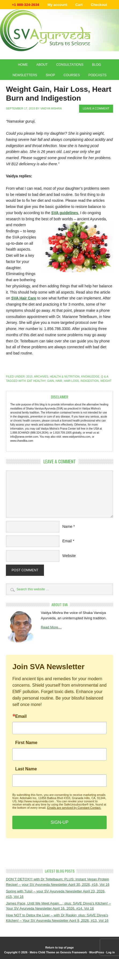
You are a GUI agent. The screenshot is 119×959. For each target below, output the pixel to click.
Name (67, 526)
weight (105, 380)
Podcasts (97, 75)
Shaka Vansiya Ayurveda (59, 30)
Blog (96, 65)
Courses (72, 75)
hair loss (71, 380)
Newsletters (25, 75)
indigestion (89, 380)
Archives (41, 376)
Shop (50, 75)
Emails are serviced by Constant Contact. (74, 807)
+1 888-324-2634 (25, 5)
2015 (29, 376)
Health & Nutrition (65, 376)
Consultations (69, 65)
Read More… (51, 627)
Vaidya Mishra (51, 108)
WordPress (96, 952)
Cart (79, 5)
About (42, 65)
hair (58, 380)
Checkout (99, 5)
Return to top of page (59, 947)
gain (50, 380)
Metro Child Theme (42, 952)
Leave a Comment (96, 108)
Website (69, 556)
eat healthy (36, 380)
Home (23, 65)
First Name (26, 743)
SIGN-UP (60, 822)
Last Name (26, 769)
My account (57, 5)
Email (67, 541)
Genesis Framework (73, 952)
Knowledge (90, 376)
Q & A (104, 376)
